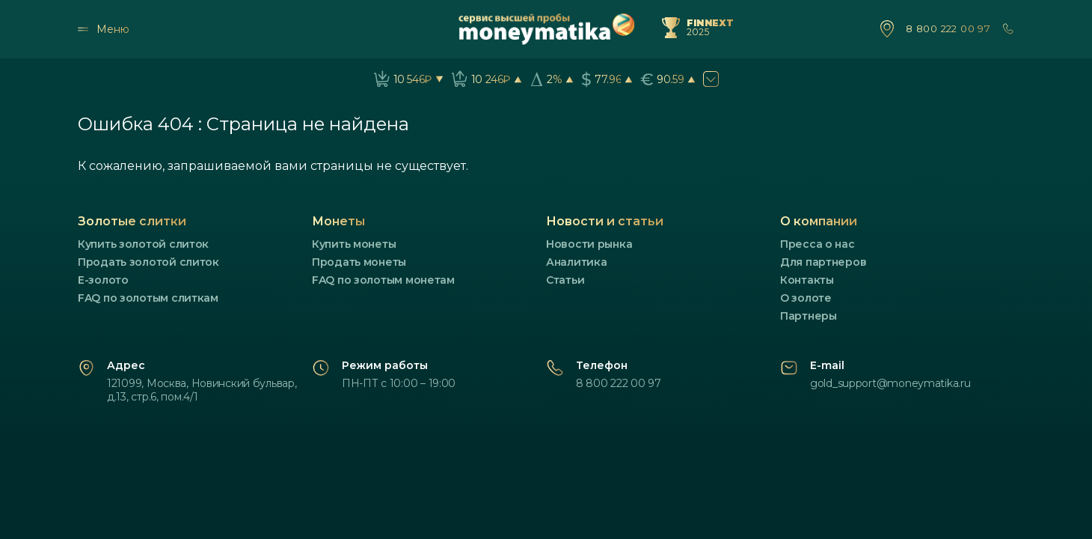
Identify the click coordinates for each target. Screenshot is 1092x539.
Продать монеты (359, 262)
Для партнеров (823, 262)
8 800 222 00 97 (948, 28)
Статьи (565, 280)
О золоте (806, 298)
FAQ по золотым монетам (383, 280)
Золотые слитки (132, 221)
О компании (818, 221)
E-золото (103, 280)
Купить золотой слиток (143, 244)
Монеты (338, 221)
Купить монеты (354, 244)
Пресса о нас (817, 244)
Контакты (807, 280)
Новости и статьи (604, 221)
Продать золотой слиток (148, 262)
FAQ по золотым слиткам (148, 298)
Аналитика (576, 262)
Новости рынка (589, 244)
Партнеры (808, 316)
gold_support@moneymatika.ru (890, 383)
